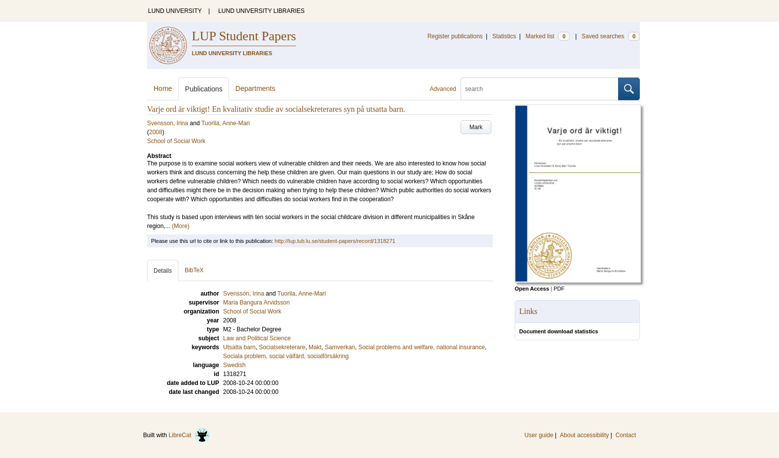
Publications (204, 89)
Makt (315, 347)
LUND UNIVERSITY (175, 10)
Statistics (504, 36)
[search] (540, 88)
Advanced (443, 88)
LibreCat (189, 435)
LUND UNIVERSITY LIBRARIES (261, 10)
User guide (539, 435)
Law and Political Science (257, 338)
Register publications (454, 36)
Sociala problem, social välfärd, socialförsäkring (286, 356)
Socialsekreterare (282, 347)
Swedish (234, 365)
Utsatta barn (239, 347)
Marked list (548, 36)
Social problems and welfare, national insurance (421, 347)
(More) (180, 226)
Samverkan (340, 347)
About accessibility (584, 435)
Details (163, 270)
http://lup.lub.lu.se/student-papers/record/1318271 (335, 241)
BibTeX (194, 270)
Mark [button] (476, 127)
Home (163, 88)
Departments (255, 88)
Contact (626, 435)
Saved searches (610, 36)
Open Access (532, 289)
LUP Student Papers (244, 36)
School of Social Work (176, 141)
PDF (558, 289)
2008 (155, 132)
